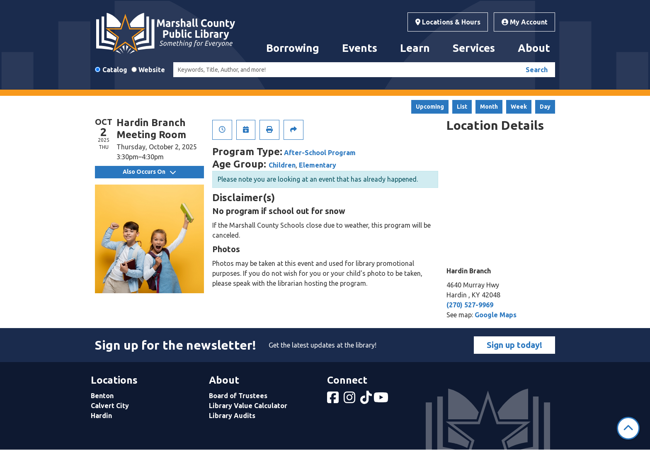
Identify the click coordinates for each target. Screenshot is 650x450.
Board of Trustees (238, 395)
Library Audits (232, 415)
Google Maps (496, 315)
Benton (102, 395)
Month (489, 106)
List (462, 106)
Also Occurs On (149, 171)
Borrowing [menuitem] (292, 48)
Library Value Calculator (248, 405)
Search (537, 69)
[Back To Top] (628, 428)
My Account (525, 22)
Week (519, 106)
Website (151, 69)
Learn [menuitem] (415, 48)
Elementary (317, 165)
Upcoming (430, 106)
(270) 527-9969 (469, 305)
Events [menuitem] (359, 48)
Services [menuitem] (474, 48)
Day (545, 106)
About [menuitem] (534, 48)
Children (282, 165)
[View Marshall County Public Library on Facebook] (333, 400)
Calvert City (110, 405)
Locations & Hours (447, 22)
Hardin (101, 415)
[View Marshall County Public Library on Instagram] (350, 400)
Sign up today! (514, 345)
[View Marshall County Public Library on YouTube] (382, 400)
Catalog (114, 69)
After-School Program (320, 152)
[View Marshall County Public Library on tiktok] (367, 400)
